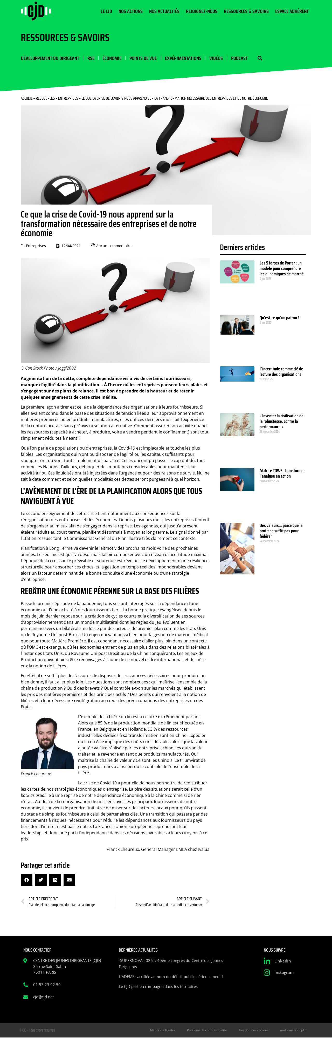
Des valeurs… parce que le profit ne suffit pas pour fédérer (281, 531)
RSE (90, 58)
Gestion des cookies (255, 1030)
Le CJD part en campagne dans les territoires (158, 986)
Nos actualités (164, 11)
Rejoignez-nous (201, 11)
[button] (258, 58)
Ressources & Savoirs (246, 11)
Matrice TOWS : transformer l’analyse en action (282, 473)
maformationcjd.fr (294, 1030)
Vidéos (215, 58)
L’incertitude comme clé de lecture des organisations (281, 371)
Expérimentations (182, 58)
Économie (111, 58)
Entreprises (68, 98)
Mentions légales (167, 1030)
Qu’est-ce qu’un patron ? (280, 318)
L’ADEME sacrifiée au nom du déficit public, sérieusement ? (171, 976)
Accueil (26, 98)
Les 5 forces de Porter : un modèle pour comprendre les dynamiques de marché (282, 269)
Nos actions (131, 11)
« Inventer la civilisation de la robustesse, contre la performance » (281, 421)
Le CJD (106, 11)
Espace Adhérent (292, 11)
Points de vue (142, 58)
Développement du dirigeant (50, 58)
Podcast (238, 58)
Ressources (45, 98)
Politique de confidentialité (210, 1030)
